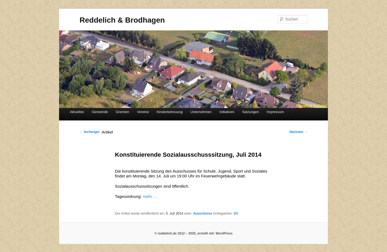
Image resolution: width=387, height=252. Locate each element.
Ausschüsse (202, 213)
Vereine (143, 112)
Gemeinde (100, 112)
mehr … (150, 196)
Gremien (122, 112)
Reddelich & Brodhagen (122, 20)
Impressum (275, 112)
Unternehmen (201, 112)
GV (236, 213)
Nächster (298, 132)
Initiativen (227, 112)
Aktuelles (77, 112)
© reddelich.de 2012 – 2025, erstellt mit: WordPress (194, 233)
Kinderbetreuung (169, 112)
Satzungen (250, 112)
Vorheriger (90, 132)
